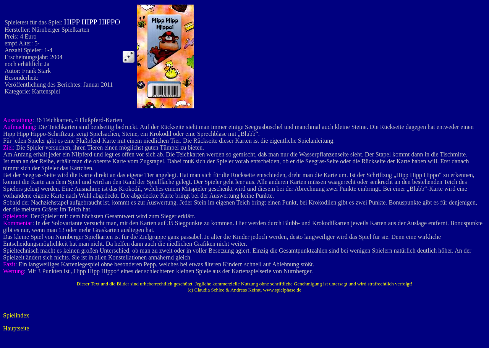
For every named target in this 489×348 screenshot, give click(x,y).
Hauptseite (16, 328)
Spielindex (16, 315)
